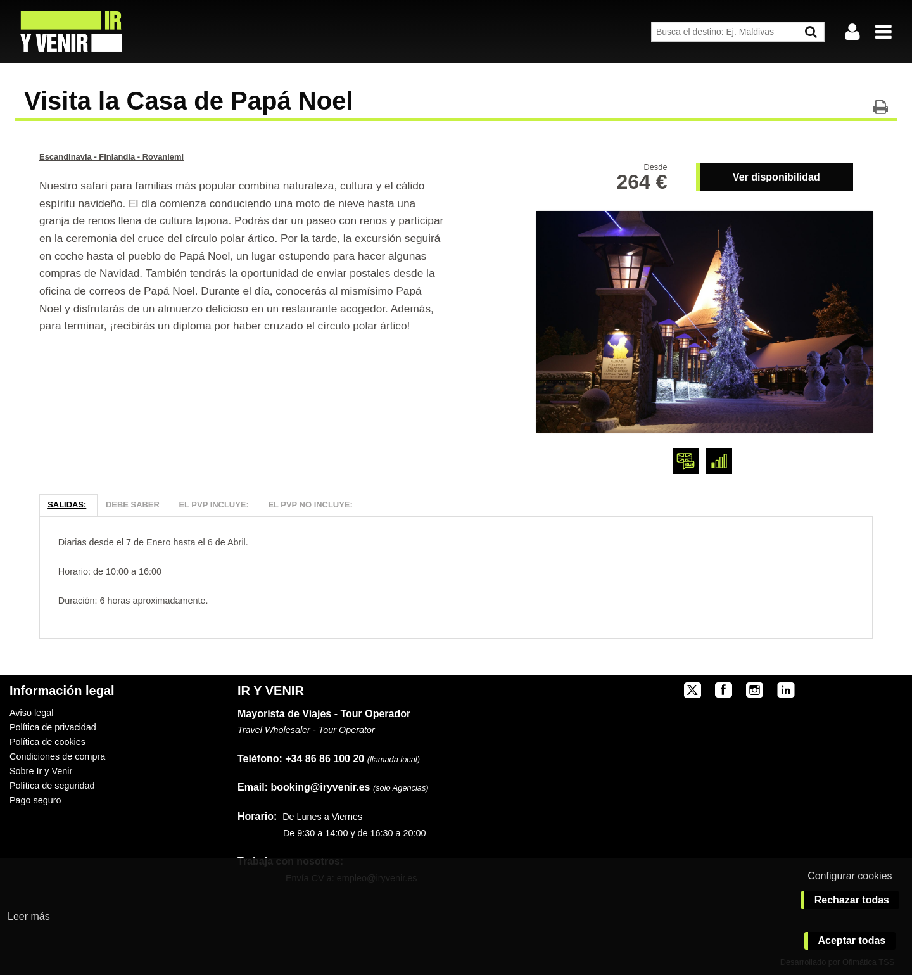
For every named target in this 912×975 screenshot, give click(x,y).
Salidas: (67, 504)
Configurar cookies (850, 875)
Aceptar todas (852, 940)
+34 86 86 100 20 (324, 758)
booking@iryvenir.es (304, 787)
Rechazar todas (851, 900)
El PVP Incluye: (213, 504)
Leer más (29, 916)
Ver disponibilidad (776, 177)
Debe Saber (133, 504)
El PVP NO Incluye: (310, 504)
